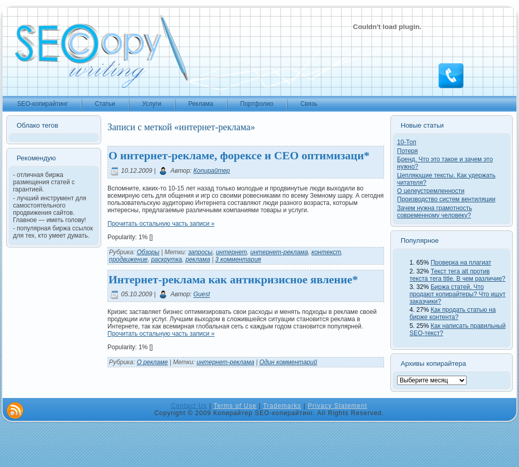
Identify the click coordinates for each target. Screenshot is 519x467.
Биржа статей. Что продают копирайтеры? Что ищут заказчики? (457, 294)
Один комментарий (288, 362)
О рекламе (152, 362)
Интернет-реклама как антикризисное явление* (233, 279)
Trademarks (282, 405)
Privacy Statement (337, 405)
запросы (200, 252)
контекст (326, 252)
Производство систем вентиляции (446, 199)
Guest (202, 294)
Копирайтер (212, 170)
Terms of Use (234, 405)
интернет (231, 252)
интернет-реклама (279, 252)
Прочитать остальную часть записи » (161, 223)
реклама (197, 259)
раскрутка (166, 259)
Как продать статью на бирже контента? (452, 313)
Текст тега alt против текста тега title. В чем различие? (457, 275)
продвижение (128, 259)
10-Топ (406, 142)
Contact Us (189, 405)
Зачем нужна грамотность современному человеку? (434, 211)
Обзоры (147, 252)
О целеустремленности (431, 191)
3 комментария (238, 259)
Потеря (407, 151)
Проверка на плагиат (461, 262)
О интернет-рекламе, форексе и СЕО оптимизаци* (239, 155)
